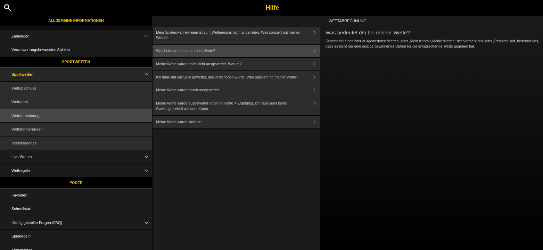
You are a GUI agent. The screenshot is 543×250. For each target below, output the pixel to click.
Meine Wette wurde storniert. (238, 122)
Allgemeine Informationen (76, 20)
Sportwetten (76, 62)
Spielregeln (21, 236)
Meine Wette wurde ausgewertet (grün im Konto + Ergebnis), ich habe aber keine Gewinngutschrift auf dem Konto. (238, 106)
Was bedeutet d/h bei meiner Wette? (238, 51)
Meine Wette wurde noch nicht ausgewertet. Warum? (238, 64)
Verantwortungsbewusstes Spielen (40, 50)
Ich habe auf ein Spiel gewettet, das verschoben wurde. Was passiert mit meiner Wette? (238, 77)
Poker (75, 183)
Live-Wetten (81, 157)
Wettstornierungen (27, 129)
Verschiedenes (23, 143)
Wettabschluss (23, 88)
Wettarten (19, 102)
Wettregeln (81, 170)
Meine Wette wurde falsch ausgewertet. (238, 90)
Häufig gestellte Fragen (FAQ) (81, 223)
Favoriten (19, 195)
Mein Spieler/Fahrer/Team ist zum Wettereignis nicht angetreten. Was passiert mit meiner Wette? (238, 35)
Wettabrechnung (25, 116)
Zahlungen (81, 36)
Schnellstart (21, 209)
